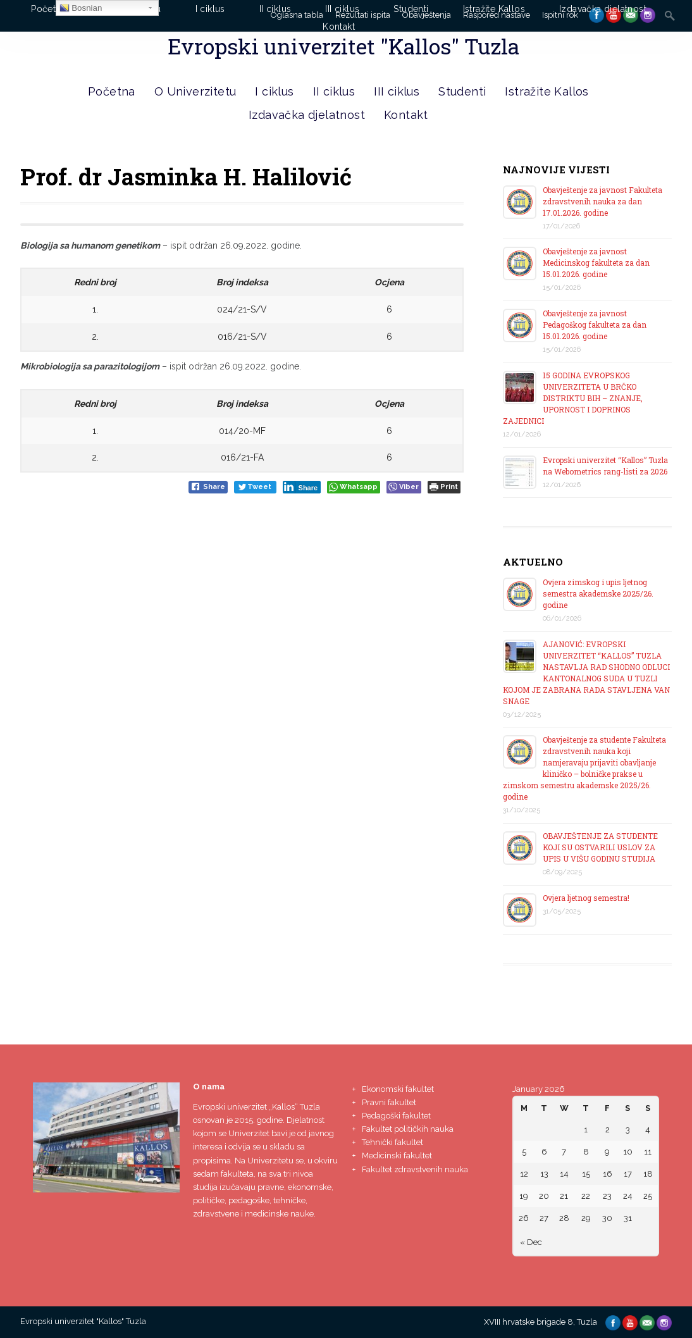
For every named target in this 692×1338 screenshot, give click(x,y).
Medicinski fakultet (397, 1155)
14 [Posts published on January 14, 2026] (564, 1174)
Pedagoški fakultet (396, 1115)
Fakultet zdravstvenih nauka (415, 1169)
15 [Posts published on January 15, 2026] (586, 1174)
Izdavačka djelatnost (307, 114)
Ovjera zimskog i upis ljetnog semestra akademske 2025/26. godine (598, 593)
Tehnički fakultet (392, 1142)
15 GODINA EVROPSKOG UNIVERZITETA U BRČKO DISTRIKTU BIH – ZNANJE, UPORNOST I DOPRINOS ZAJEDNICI (573, 398)
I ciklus (274, 91)
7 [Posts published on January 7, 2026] (564, 1151)
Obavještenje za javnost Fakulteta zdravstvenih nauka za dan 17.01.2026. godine (602, 201)
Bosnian (80, 8)
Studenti (462, 91)
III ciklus (396, 91)
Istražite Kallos (546, 91)
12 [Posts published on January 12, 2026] (524, 1174)
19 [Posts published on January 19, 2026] (523, 1196)
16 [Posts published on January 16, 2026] (607, 1174)
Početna (111, 91)
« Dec (531, 1242)
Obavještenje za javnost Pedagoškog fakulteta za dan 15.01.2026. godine (594, 324)
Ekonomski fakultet (398, 1089)
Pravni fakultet (389, 1102)
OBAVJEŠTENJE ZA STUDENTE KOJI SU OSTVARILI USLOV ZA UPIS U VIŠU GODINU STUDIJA (600, 847)
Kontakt (406, 114)
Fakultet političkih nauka (408, 1129)
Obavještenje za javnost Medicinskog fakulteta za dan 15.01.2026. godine (596, 262)
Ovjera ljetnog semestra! (586, 898)
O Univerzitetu (195, 91)
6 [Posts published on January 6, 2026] (544, 1151)
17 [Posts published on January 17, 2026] (628, 1174)
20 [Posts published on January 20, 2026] (544, 1196)
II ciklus (334, 91)
